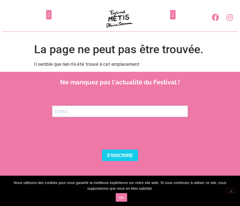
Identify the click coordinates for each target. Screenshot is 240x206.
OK (121, 197)
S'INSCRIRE (120, 155)
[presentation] (95, 134)
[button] (49, 14)
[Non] (231, 190)
